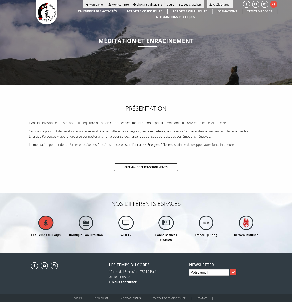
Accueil (78, 298)
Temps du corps (259, 11)
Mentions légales (131, 298)
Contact (202, 298)
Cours (170, 4)
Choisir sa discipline (147, 4)
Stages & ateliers (190, 4)
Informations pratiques (175, 17)
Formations (227, 11)
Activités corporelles (144, 11)
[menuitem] (97, 11)
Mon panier (94, 4)
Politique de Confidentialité (169, 298)
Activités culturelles (190, 11)
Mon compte (119, 4)
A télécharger (220, 4)
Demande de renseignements (146, 167)
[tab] (273, 4)
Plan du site (101, 298)
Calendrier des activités (97, 11)
